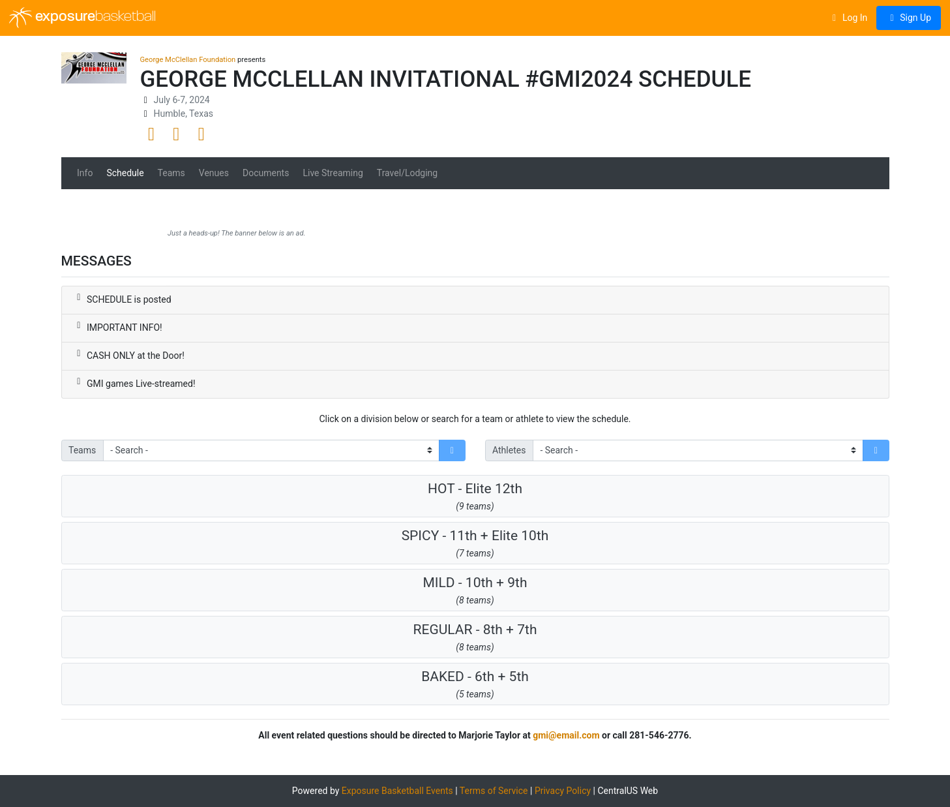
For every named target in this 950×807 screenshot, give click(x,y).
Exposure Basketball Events (397, 790)
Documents (266, 173)
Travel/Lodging (407, 173)
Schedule (124, 173)
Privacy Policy (563, 790)
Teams (171, 173)
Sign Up (908, 17)
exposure (82, 17)
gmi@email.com (566, 735)
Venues (214, 173)
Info (85, 173)
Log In (848, 17)
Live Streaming (333, 173)
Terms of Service (494, 790)
